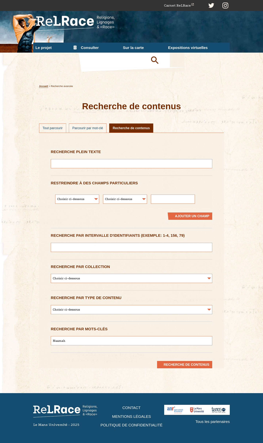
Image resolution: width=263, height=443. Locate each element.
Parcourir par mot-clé (87, 128)
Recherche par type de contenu (86, 298)
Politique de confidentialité (131, 425)
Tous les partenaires (212, 421)
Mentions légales (131, 416)
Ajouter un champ (192, 216)
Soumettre (159, 60)
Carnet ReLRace (177, 5)
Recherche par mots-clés (79, 329)
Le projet (43, 47)
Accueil (43, 86)
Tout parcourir (53, 128)
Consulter (90, 47)
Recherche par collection (80, 267)
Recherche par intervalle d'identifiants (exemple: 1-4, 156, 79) (118, 235)
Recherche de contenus (131, 128)
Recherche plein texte (76, 152)
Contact (131, 408)
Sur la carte (133, 47)
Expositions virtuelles (188, 47)
